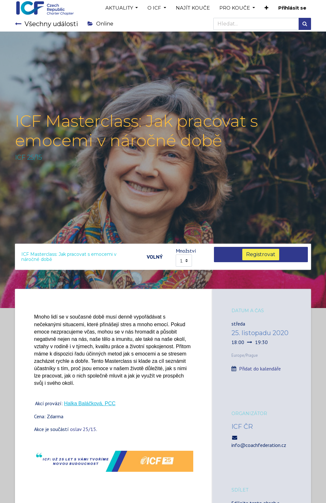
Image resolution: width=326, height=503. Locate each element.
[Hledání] (305, 24)
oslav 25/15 (83, 429)
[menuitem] (193, 8)
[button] (266, 8)
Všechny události (46, 24)
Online (100, 24)
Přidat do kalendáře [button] (260, 368)
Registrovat (260, 254)
